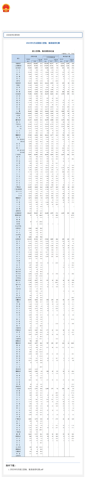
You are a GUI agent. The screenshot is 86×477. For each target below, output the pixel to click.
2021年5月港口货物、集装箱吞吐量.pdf (26, 469)
